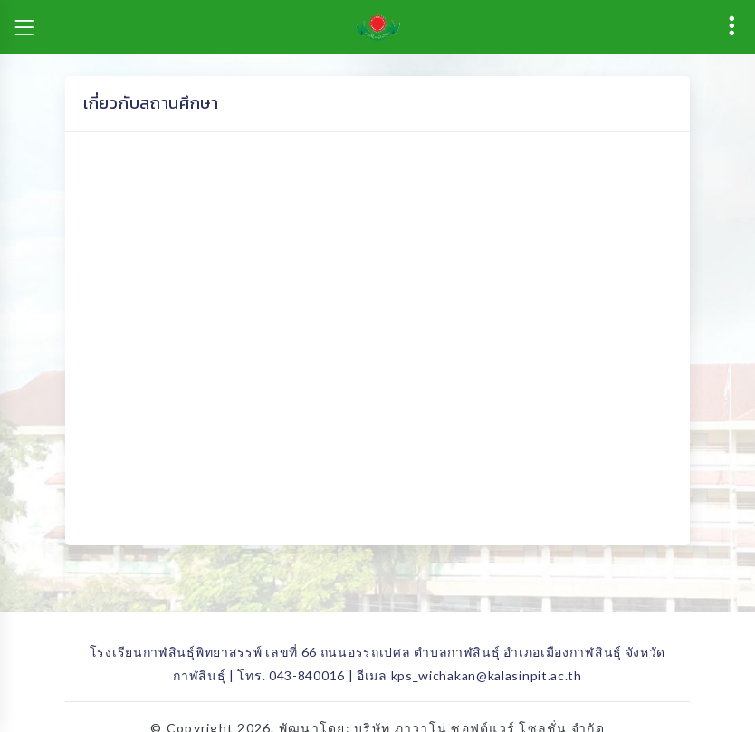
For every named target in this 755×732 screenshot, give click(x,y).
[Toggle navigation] (24, 27)
